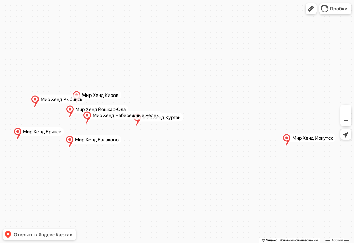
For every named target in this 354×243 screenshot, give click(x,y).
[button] (311, 8)
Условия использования (299, 240)
